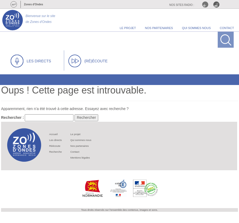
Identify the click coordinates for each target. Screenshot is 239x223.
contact (227, 28)
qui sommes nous (196, 28)
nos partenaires (159, 28)
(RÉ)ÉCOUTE (88, 61)
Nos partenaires (79, 145)
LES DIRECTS (31, 61)
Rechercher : (12, 117)
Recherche (55, 151)
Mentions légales (80, 157)
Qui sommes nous (80, 140)
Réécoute (54, 145)
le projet (128, 28)
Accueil (53, 134)
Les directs (55, 140)
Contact (74, 151)
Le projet (75, 134)
